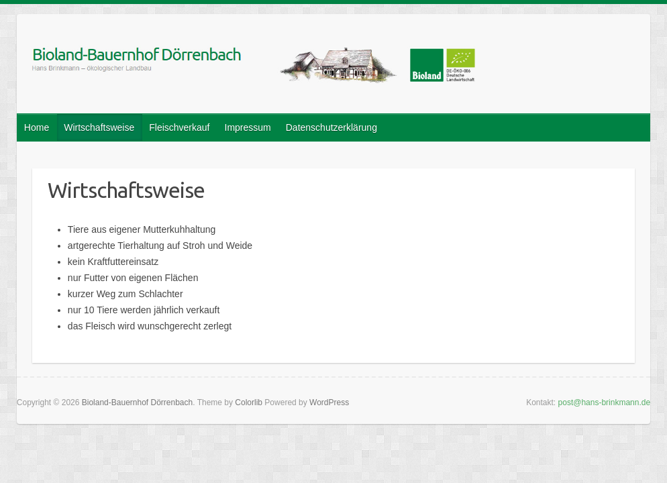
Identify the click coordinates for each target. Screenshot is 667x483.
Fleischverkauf (179, 127)
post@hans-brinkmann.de (604, 402)
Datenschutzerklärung (331, 127)
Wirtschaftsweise (99, 127)
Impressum (248, 127)
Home (36, 127)
